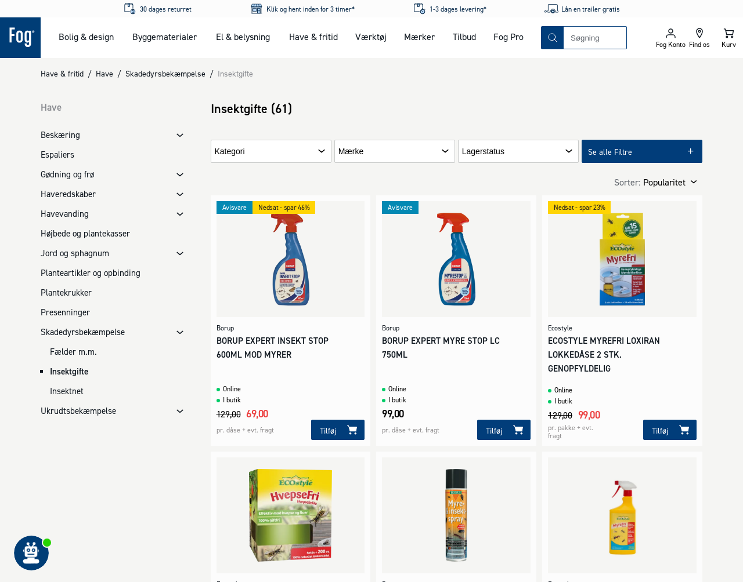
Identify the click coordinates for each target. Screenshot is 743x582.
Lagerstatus (483, 151)
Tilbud (464, 36)
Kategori (230, 151)
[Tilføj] (338, 430)
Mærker (419, 36)
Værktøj (371, 36)
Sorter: (627, 182)
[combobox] (595, 38)
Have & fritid (313, 36)
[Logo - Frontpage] (20, 37)
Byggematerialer (164, 36)
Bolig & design (86, 36)
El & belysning (243, 36)
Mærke (351, 151)
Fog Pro (508, 36)
